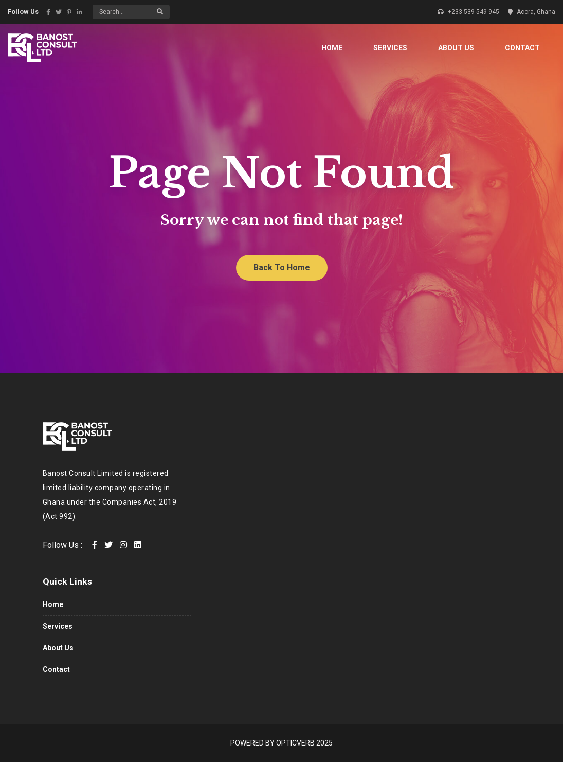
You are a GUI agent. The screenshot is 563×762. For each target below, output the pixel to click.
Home (331, 48)
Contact (522, 48)
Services (390, 48)
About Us (456, 48)
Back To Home (281, 267)
